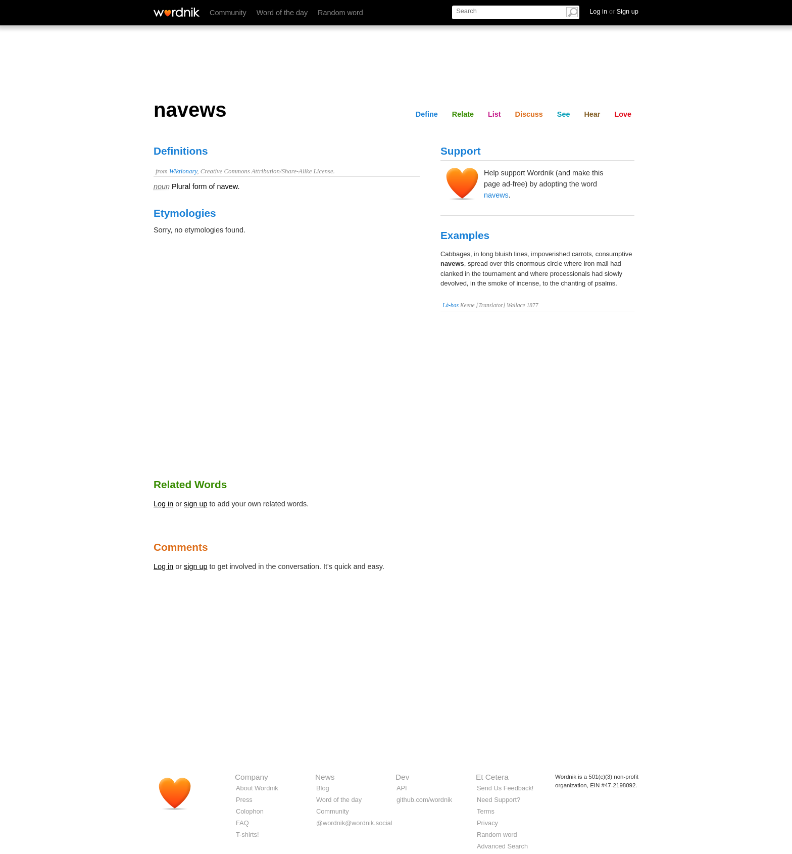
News (324, 777)
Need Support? (498, 799)
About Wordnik (257, 788)
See (563, 114)
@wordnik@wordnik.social (354, 823)
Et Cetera (492, 777)
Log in (163, 504)
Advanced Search (502, 846)
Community (228, 13)
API (402, 788)
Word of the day (282, 13)
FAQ (242, 823)
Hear (592, 114)
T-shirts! (247, 834)
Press (244, 799)
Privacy (487, 823)
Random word (340, 13)
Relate (463, 114)
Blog (322, 788)
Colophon (250, 811)
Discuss (529, 114)
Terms (485, 811)
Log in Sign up (613, 11)
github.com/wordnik (424, 799)
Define (427, 114)
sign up (195, 504)
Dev (402, 777)
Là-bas (450, 305)
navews (496, 195)
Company (251, 777)
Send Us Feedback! (505, 788)
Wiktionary (183, 171)
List (494, 114)
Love (622, 114)
